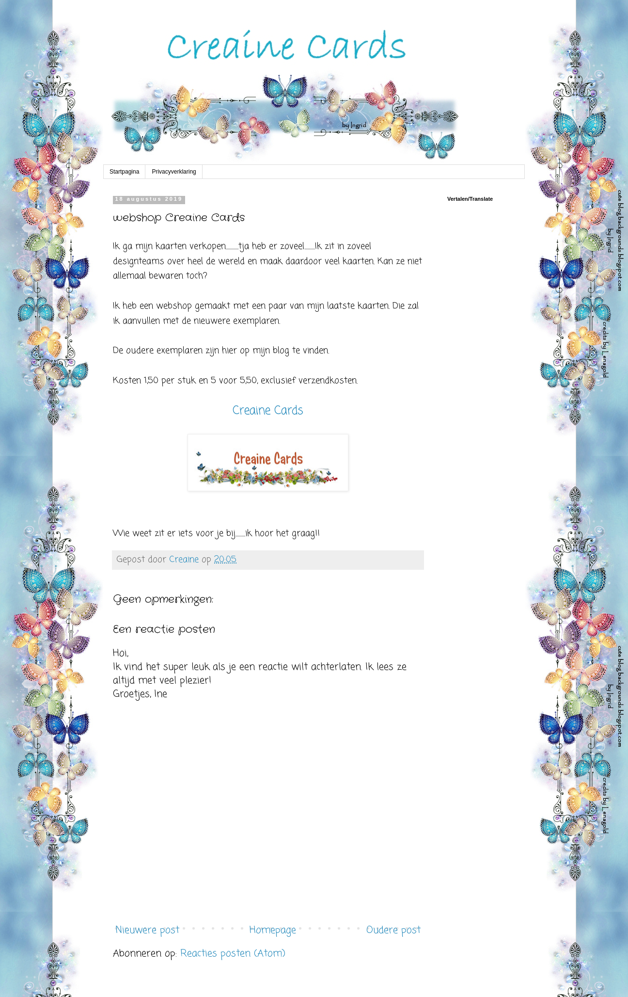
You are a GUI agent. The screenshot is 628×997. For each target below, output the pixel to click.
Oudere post (393, 930)
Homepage (273, 930)
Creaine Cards (268, 411)
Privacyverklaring (174, 171)
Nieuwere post (147, 930)
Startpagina (124, 171)
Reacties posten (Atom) (232, 953)
